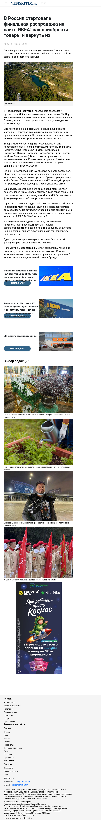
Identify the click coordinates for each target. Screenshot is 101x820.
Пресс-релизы (10, 711)
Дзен (6, 764)
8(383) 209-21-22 (21, 771)
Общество (8, 704)
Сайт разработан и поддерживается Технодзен (24, 817)
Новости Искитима (12, 695)
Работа (7, 728)
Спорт (6, 707)
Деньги (7, 731)
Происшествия (10, 701)
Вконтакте (8, 757)
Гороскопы (9, 734)
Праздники (9, 747)
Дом (6, 724)
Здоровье (8, 743)
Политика (8, 698)
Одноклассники (11, 760)
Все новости (9, 692)
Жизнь (7, 721)
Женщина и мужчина (13, 737)
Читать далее (17, 337)
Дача (6, 740)
